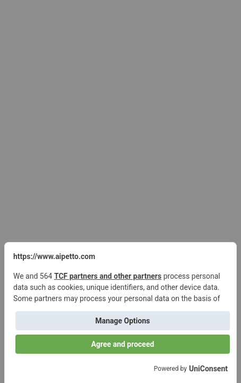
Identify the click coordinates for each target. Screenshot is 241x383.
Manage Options (122, 321)
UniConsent (208, 368)
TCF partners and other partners (107, 276)
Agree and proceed (122, 344)
